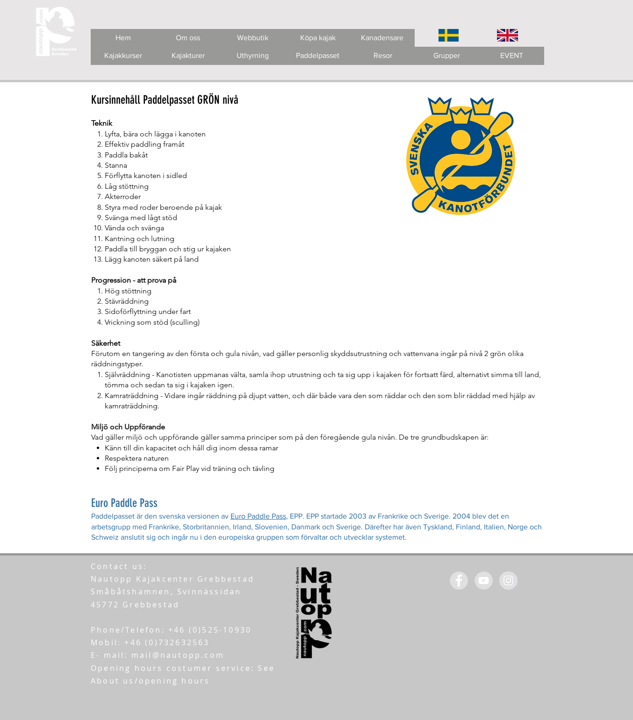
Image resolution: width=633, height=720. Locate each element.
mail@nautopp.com (177, 655)
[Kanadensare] (382, 38)
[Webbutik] (252, 38)
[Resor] (382, 56)
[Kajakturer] (188, 56)
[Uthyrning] (252, 56)
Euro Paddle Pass (258, 516)
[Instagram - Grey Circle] (508, 580)
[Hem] (123, 38)
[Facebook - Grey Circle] (459, 580)
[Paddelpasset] (317, 56)
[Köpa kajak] (317, 38)
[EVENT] (511, 56)
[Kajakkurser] (123, 56)
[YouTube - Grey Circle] (484, 580)
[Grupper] (446, 56)
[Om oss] (187, 38)
